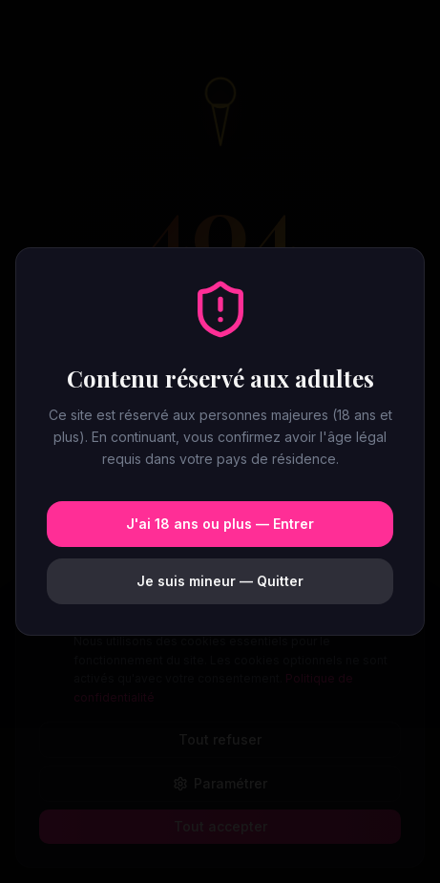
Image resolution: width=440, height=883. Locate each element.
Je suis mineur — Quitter (220, 581)
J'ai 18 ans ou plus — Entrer (220, 523)
